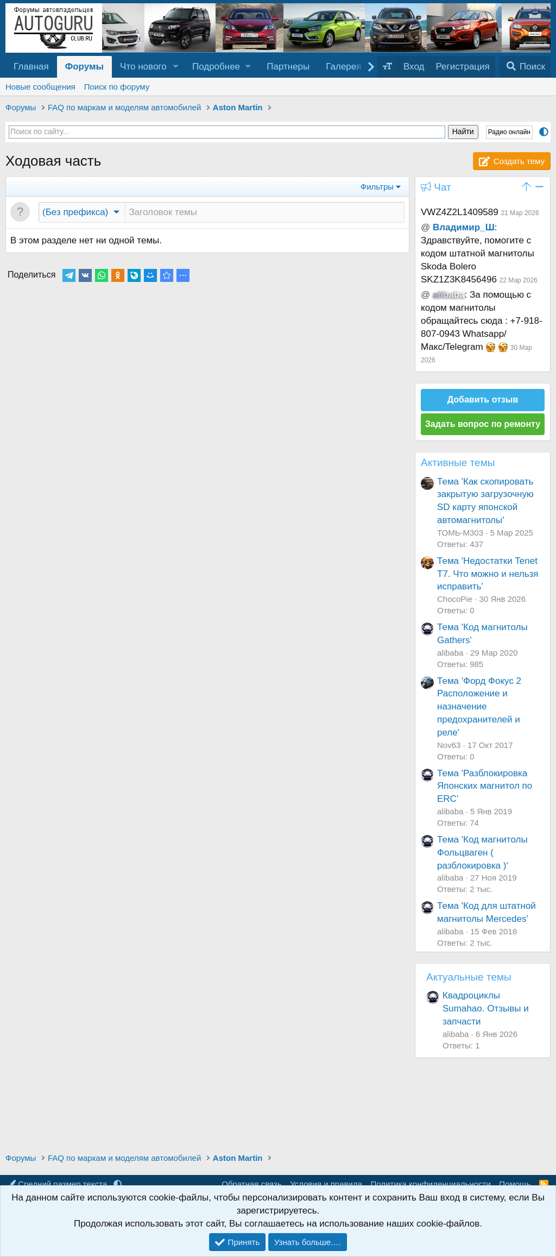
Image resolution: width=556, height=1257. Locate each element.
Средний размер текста (58, 1184)
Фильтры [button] (377, 186)
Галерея (343, 66)
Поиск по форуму (117, 86)
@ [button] (425, 227)
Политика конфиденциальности (431, 1184)
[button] (176, 67)
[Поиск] (525, 67)
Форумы (84, 66)
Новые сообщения (40, 86)
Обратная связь (252, 1184)
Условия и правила (326, 1184)
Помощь (514, 1184)
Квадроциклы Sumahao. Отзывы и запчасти (486, 1008)
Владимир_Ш (464, 227)
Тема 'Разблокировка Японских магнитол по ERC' (484, 786)
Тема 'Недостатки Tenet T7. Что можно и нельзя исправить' (488, 574)
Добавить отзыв (483, 399)
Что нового (143, 66)
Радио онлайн (509, 132)
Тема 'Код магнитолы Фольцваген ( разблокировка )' (482, 852)
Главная (31, 66)
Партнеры (288, 66)
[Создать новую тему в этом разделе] (265, 212)
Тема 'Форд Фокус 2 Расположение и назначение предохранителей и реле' (479, 707)
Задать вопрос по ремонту (482, 424)
